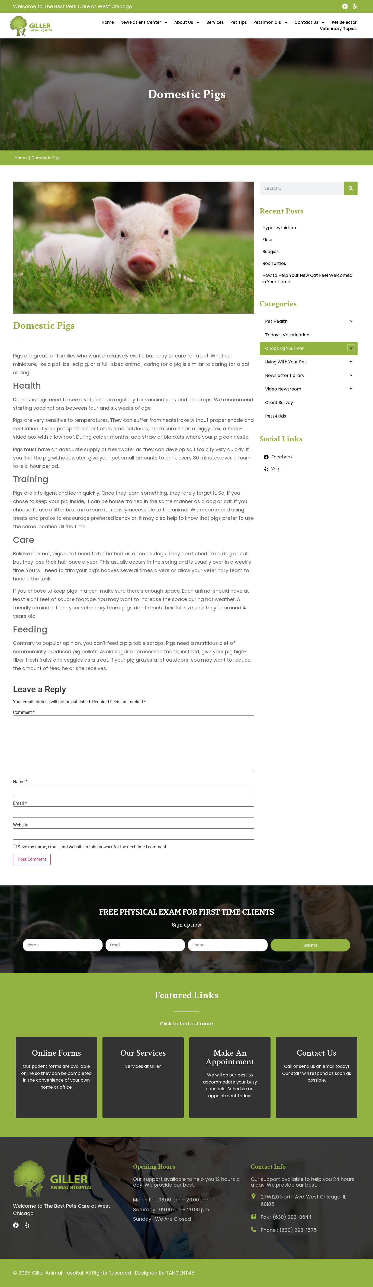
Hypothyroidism (279, 228)
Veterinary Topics (338, 28)
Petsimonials (270, 22)
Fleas (268, 240)
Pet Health (276, 321)
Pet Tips (238, 22)
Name (20, 782)
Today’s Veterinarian (287, 335)
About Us (187, 22)
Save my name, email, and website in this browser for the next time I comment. (92, 847)
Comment (24, 712)
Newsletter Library (284, 375)
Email (20, 803)
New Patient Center (144, 22)
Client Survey (279, 402)
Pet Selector (344, 22)
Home (108, 22)
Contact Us (309, 22)
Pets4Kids (275, 416)
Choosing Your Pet (284, 348)
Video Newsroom (283, 389)
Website (20, 825)
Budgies (270, 251)
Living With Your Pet (285, 362)
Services (215, 22)
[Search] (351, 188)
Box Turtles (274, 263)
